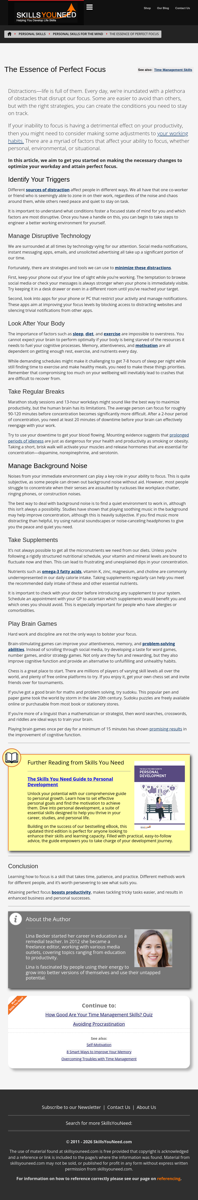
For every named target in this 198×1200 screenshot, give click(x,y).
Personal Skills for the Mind (78, 34)
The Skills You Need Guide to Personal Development (70, 781)
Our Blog (163, 8)
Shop (147, 8)
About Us (146, 1107)
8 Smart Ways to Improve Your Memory (99, 1051)
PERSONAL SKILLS (32, 34)
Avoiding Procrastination (99, 1024)
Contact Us (182, 8)
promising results (166, 729)
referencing (168, 1178)
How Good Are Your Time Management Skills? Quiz (99, 1015)
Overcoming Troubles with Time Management (99, 1058)
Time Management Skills (173, 70)
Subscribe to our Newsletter (71, 1107)
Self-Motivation (99, 1044)
